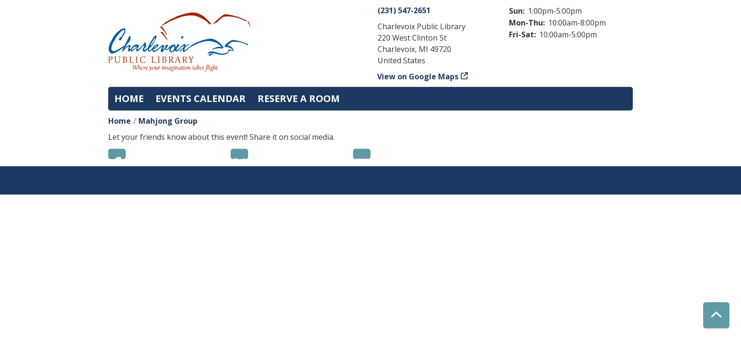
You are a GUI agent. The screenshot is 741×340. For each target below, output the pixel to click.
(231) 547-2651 (404, 10)
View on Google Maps (418, 76)
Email (361, 154)
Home (129, 98)
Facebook (117, 154)
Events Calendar (200, 98)
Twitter (239, 154)
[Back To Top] (716, 315)
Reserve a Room (299, 98)
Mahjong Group (168, 121)
